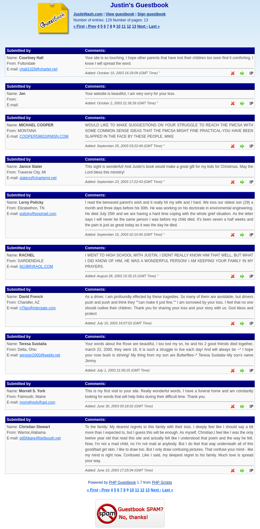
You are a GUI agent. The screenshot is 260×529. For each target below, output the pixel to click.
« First (79, 26)
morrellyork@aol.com (37, 402)
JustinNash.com (88, 14)
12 (129, 26)
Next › (142, 26)
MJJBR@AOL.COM (36, 266)
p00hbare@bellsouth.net (40, 438)
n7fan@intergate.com (37, 308)
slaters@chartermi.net (38, 178)
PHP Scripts (162, 482)
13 (134, 26)
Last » (154, 26)
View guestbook (120, 14)
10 (118, 26)
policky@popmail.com (37, 214)
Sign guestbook (151, 14)
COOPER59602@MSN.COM (44, 136)
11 (123, 26)
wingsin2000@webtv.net (39, 355)
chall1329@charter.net (38, 69)
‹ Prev (91, 26)
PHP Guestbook (122, 482)
